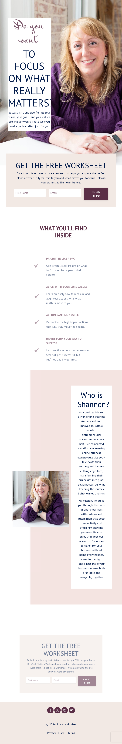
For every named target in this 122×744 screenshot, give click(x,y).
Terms (71, 736)
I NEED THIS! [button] (96, 194)
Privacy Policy (55, 736)
